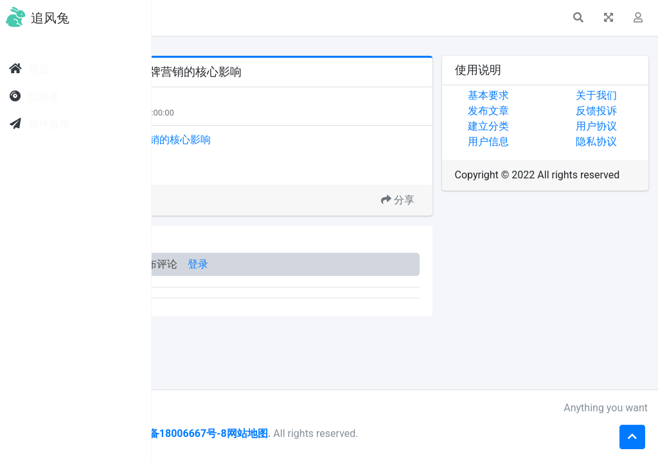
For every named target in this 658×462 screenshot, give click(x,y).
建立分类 (541, 126)
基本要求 (541, 95)
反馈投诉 (622, 111)
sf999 (238, 408)
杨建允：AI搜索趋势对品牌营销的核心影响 (274, 139)
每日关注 (226, 112)
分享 (451, 200)
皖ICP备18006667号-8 (335, 433)
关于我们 (622, 95)
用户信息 (541, 141)
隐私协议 (622, 141)
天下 (219, 100)
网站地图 (408, 433)
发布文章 (541, 111)
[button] (180, 18)
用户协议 (622, 126)
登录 (358, 264)
